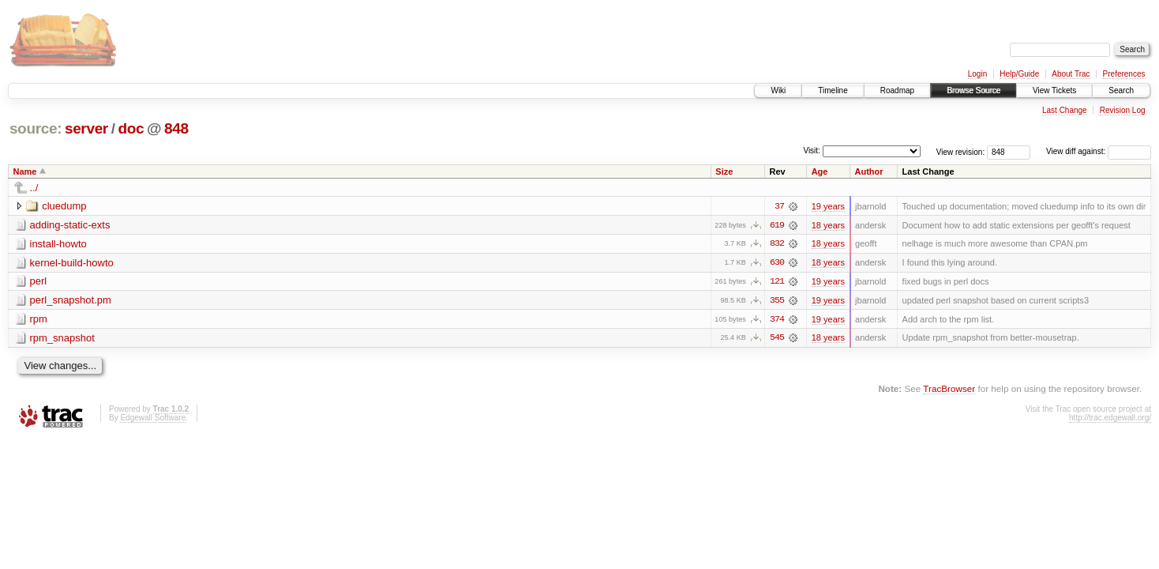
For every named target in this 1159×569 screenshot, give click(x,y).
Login (977, 74)
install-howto (58, 244)
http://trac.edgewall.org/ (1110, 419)
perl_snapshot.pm (70, 301)
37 (779, 206)
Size (724, 171)
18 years (828, 225)
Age (820, 171)
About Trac (1071, 74)
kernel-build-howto (72, 263)
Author (869, 171)
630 (777, 263)
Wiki (778, 90)
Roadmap (897, 90)
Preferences (1124, 74)
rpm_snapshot (62, 339)
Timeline (832, 90)
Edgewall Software (153, 419)
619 (777, 225)
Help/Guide (1019, 74)
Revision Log (1123, 110)
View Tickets (1054, 90)
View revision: (960, 151)
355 (777, 301)
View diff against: (1098, 151)
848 (176, 128)
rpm (38, 320)
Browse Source (973, 90)
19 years (828, 206)
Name (25, 171)
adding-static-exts (70, 225)
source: (35, 128)
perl (38, 282)
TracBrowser (949, 390)
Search (1121, 90)
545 (777, 339)
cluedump (64, 206)
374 (777, 320)
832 (777, 244)
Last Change (1064, 110)
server (86, 128)
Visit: (811, 150)
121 (777, 282)
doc (131, 128)
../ (34, 188)
